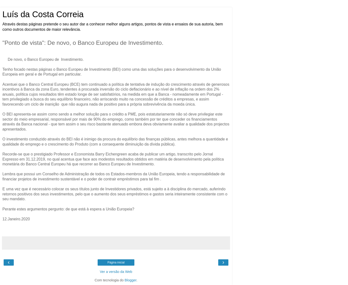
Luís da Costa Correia (43, 14)
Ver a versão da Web (116, 272)
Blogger (131, 280)
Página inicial (116, 262)
